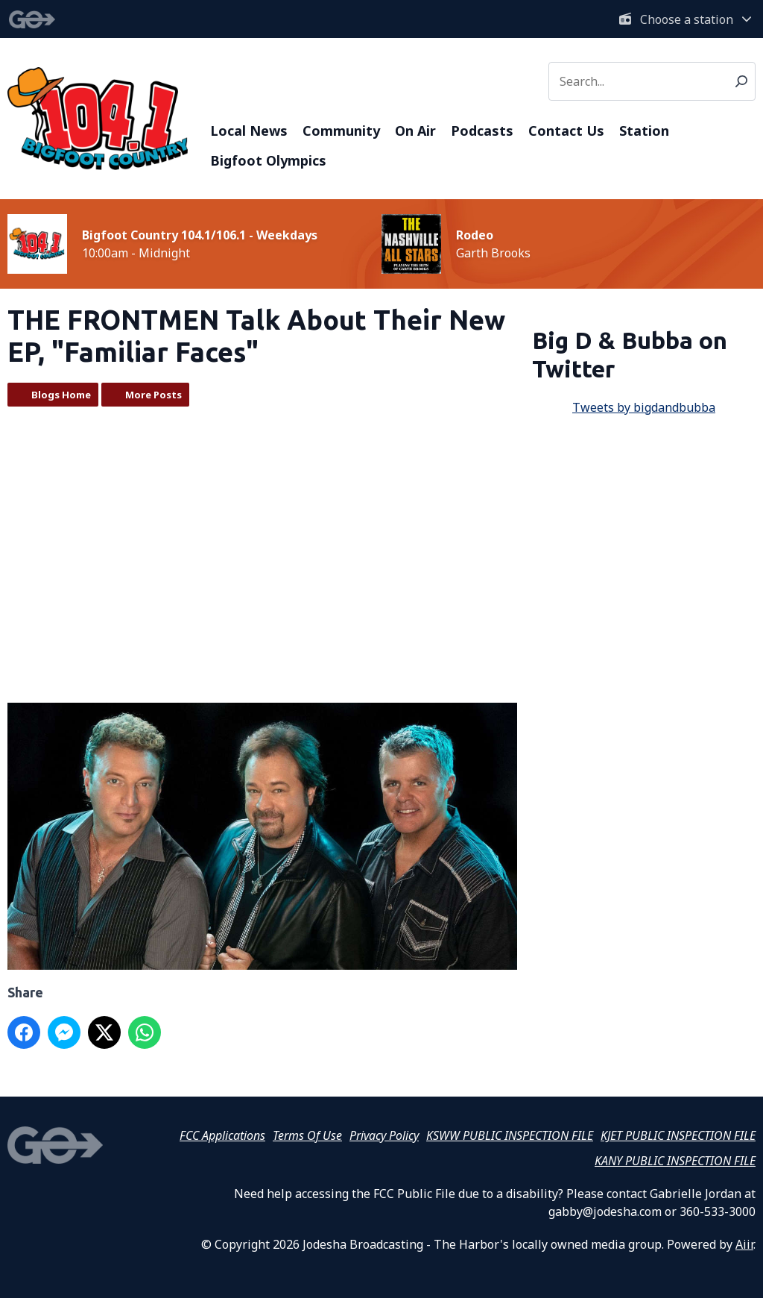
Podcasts (482, 130)
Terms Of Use (307, 1135)
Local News (249, 130)
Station (644, 130)
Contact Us (566, 130)
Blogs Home (61, 394)
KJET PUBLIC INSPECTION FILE (678, 1135)
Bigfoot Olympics (268, 160)
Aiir (744, 1244)
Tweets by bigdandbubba (643, 407)
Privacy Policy (384, 1135)
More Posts (153, 394)
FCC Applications (222, 1135)
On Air (415, 130)
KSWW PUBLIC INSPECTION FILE (509, 1135)
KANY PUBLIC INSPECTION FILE (675, 1161)
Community (341, 130)
